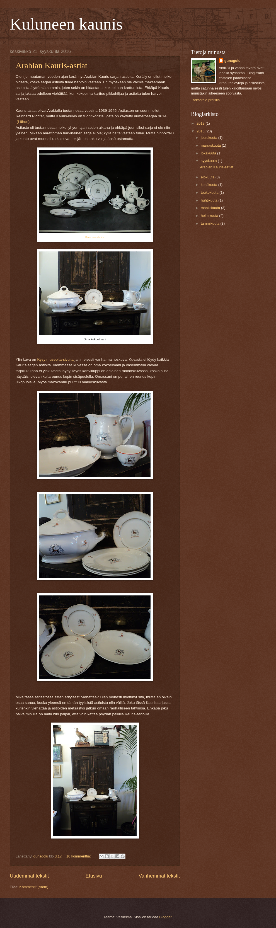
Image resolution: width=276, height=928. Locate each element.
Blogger (165, 917)
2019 (201, 123)
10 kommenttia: (79, 856)
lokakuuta (209, 153)
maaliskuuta (211, 208)
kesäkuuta (209, 185)
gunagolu (232, 61)
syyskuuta (209, 161)
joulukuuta (209, 137)
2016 (201, 131)
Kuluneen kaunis (66, 24)
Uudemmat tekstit (29, 876)
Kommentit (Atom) (34, 887)
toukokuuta (210, 192)
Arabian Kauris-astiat (51, 65)
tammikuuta (210, 223)
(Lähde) (23, 122)
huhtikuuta (209, 200)
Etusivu (94, 876)
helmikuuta (210, 216)
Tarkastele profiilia (205, 100)
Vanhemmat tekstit (159, 876)
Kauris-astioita (94, 237)
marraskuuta (211, 145)
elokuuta (208, 177)
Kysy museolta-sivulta (55, 359)
